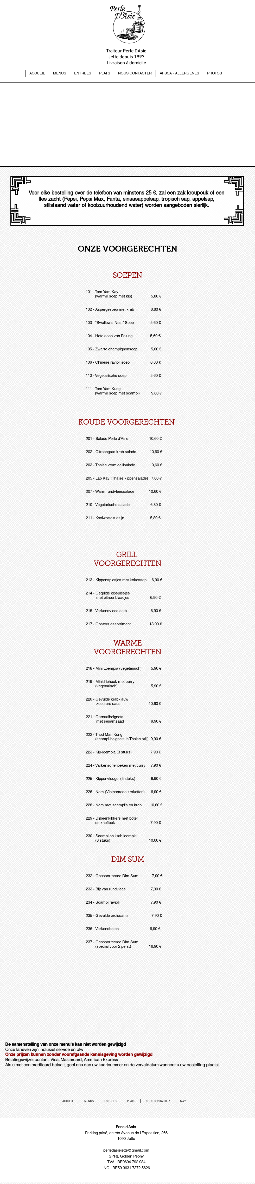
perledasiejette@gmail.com (126, 1150)
